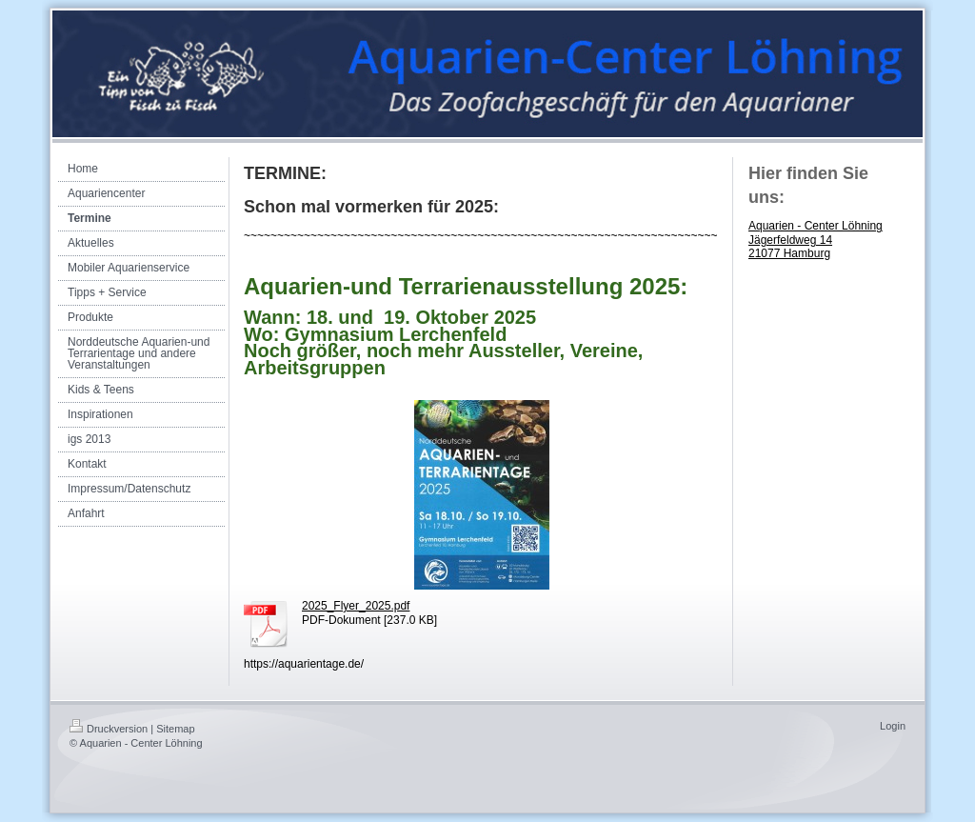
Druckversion (109, 728)
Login (892, 726)
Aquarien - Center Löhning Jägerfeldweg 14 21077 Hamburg (815, 239)
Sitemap (175, 728)
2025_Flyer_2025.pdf (355, 605)
